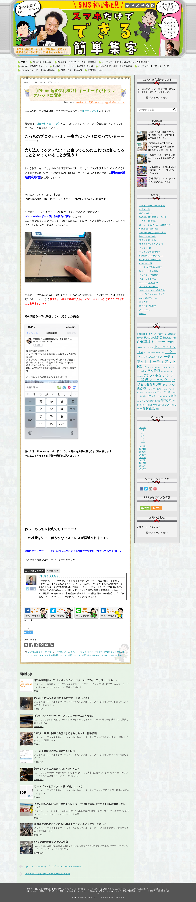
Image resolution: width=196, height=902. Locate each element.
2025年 (142, 446)
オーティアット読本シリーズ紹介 (154, 66)
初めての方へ (145, 213)
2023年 (142, 452)
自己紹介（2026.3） (42, 62)
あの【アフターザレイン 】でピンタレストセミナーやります (51, 867)
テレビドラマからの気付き (152, 294)
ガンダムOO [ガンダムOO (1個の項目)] (156, 367)
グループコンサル (147, 279)
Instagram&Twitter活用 (150, 259)
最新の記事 (53, 571)
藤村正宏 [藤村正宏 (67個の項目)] (148, 408)
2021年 (142, 457)
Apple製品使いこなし (115, 102)
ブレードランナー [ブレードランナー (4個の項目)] (149, 396)
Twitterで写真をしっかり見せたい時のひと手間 (44, 874)
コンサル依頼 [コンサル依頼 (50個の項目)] (150, 370)
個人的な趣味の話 (147, 306)
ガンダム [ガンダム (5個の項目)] (147, 367)
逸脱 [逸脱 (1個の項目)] (157, 409)
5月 (143, 430)
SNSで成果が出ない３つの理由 (51, 841)
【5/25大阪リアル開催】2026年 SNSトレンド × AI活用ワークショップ (162, 170)
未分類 (142, 313)
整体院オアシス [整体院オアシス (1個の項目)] (142, 405)
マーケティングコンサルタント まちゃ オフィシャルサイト (101, 897)
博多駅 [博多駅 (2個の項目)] (151, 401)
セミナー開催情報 (147, 221)
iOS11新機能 (116, 655)
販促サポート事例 (147, 236)
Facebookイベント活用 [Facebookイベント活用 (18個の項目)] (150, 333)
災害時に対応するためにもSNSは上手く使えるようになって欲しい (70, 824)
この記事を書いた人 (35, 571)
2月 (143, 439)
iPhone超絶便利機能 (49, 655)
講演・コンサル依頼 (148, 271)
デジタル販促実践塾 (148, 283)
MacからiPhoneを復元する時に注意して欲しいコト (62, 698)
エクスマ (143, 302)
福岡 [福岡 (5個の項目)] (155, 405)
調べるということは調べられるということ (57, 768)
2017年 (142, 469)
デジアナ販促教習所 (148, 275)
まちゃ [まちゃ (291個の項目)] (160, 346)
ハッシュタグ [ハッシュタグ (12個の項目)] (156, 388)
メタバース (144, 310)
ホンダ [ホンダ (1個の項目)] (168, 396)
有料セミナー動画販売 (71, 70)
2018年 (142, 466)
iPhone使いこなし (112, 652)
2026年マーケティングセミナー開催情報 (76, 62)
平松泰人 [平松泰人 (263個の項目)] (168, 400)
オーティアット (90, 110)
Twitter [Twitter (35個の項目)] (170, 342)
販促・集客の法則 (147, 240)
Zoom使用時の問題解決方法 (152, 232)
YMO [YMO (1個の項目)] (144, 347)
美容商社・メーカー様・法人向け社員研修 (72, 66)
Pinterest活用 (145, 263)
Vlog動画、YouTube (148, 229)
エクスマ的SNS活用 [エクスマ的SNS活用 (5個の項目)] (150, 357)
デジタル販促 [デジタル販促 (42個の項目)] (152, 375)
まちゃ (74, 652)
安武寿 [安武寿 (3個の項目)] (157, 401)
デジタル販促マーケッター (40, 652)
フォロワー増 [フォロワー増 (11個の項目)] (163, 392)
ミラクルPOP (145, 248)
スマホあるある (61, 652)
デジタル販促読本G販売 (150, 267)
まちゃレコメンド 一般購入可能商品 (38, 70)
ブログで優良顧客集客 (149, 252)
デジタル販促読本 (82, 655)
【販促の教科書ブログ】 (47, 123)
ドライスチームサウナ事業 (152, 205)
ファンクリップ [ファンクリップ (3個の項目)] (150, 392)
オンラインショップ (148, 286)
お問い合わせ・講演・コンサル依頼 (115, 66)
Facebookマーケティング (151, 256)
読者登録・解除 (95, 70)
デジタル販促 (66, 655)
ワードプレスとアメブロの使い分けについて (58, 786)
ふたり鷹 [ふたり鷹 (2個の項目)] (150, 347)
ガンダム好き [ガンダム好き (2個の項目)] (165, 367)
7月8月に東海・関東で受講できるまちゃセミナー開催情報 (65, 733)
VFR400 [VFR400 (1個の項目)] (139, 347)
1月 (143, 441)
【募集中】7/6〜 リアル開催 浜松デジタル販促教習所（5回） (161, 158)
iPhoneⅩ (96, 655)
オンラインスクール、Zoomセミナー (156, 225)
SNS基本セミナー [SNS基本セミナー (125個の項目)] (151, 342)
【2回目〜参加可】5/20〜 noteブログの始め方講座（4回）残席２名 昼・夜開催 (161, 146)
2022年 (142, 455)
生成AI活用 (144, 209)
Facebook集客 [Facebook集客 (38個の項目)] (153, 337)
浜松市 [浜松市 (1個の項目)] (150, 405)
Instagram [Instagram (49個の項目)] (170, 337)
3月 (143, 436)
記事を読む (39, 691)
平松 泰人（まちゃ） (50, 576)
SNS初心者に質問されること (90, 102)
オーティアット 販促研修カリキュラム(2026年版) (125, 62)
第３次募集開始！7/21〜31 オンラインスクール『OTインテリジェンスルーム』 (77, 680)
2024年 (142, 449)
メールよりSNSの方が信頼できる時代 (54, 751)
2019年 (142, 463)
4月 (143, 433)
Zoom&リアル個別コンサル (34, 66)
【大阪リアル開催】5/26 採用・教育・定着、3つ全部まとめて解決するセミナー (162, 135)
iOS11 (105, 655)
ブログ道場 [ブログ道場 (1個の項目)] (161, 396)
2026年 (142, 427)
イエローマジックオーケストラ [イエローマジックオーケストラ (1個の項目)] (154, 352)
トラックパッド (85, 652)
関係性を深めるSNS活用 (151, 244)
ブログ (24, 62)
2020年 (142, 460)
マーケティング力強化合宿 (152, 290)
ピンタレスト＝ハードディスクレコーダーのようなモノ (64, 715)
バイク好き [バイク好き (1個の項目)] (168, 389)
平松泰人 (98, 652)
